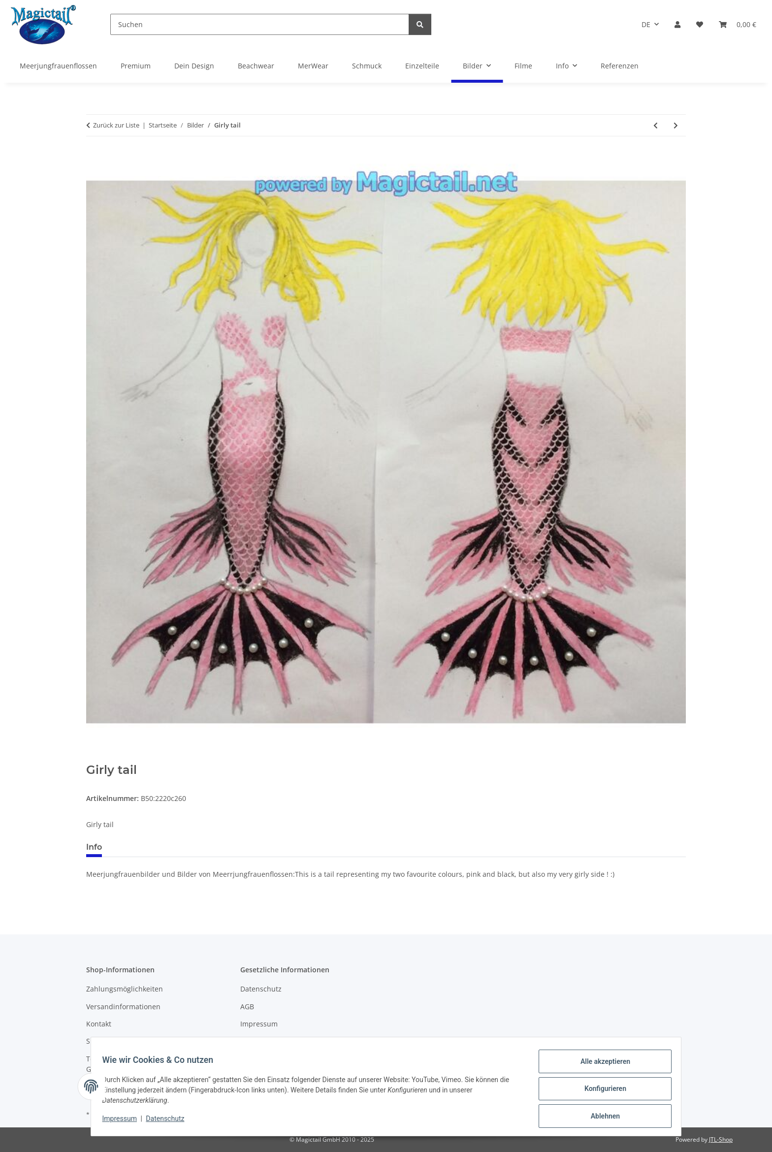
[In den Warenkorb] (94, 757)
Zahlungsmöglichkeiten (124, 988)
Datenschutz (170, 1121)
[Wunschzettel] (699, 24)
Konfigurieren (600, 1091)
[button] (677, 24)
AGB (247, 1006)
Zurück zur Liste (116, 125)
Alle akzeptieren (600, 1066)
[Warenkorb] (737, 24)
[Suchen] (259, 24)
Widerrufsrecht (265, 1041)
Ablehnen (600, 1117)
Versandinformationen (123, 1006)
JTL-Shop (721, 1139)
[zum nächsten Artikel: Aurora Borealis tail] (676, 125)
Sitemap (99, 1041)
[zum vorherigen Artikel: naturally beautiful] (655, 125)
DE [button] (646, 24)
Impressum (124, 1121)
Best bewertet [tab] (147, 847)
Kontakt (98, 1023)
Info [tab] (94, 847)
